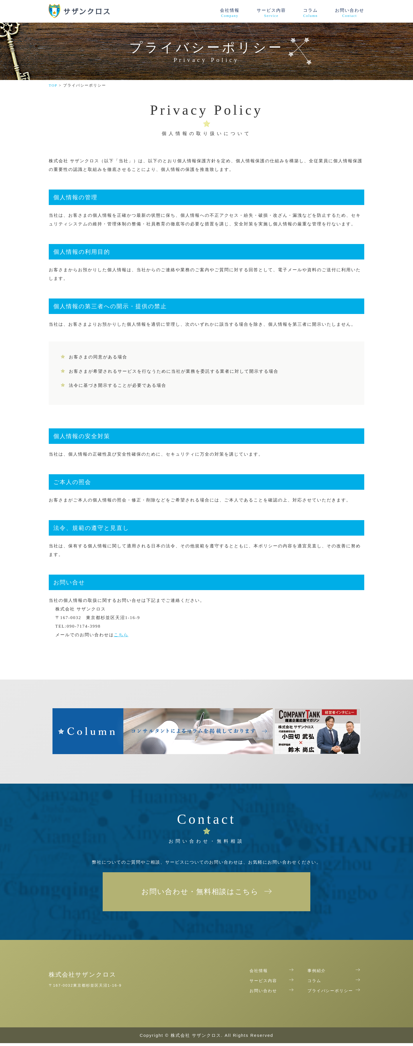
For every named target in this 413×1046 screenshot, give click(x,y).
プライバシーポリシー (330, 994)
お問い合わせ (349, 13)
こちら (121, 635)
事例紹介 (316, 974)
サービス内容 (271, 13)
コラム (310, 13)
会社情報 (229, 13)
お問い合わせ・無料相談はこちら (200, 893)
